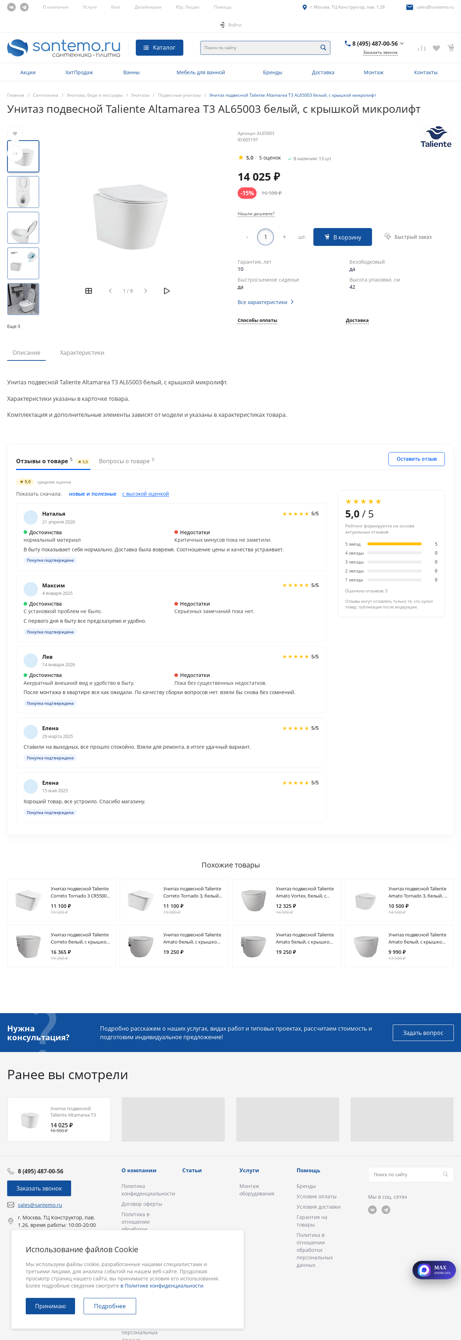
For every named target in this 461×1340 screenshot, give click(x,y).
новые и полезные (93, 493)
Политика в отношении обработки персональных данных (140, 1229)
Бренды (306, 1186)
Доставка (357, 320)
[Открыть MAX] (434, 1270)
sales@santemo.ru (435, 7)
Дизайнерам (148, 7)
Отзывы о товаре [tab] (53, 460)
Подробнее (110, 1306)
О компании (56, 7)
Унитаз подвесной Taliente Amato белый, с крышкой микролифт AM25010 (417, 941)
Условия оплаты (317, 1196)
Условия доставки (319, 1206)
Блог (115, 7)
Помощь (223, 7)
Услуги (90, 7)
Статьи (192, 1170)
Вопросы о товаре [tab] (126, 460)
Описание (26, 353)
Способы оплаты (257, 320)
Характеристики (82, 353)
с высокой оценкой (145, 493)
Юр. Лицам (187, 7)
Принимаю (50, 1306)
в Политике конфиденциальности (161, 1285)
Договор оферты (142, 1203)
